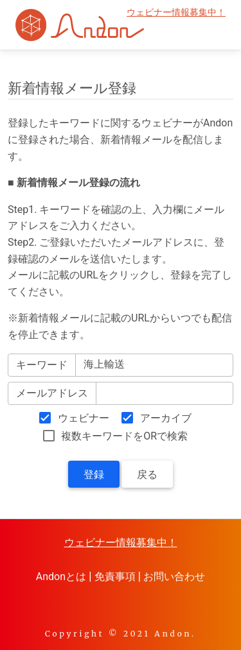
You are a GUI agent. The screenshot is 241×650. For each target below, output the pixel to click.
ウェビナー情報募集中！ (176, 12)
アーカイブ (166, 418)
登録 (94, 474)
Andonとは (61, 576)
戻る (147, 474)
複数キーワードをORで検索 (124, 436)
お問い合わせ (174, 576)
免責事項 (115, 576)
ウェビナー (83, 418)
